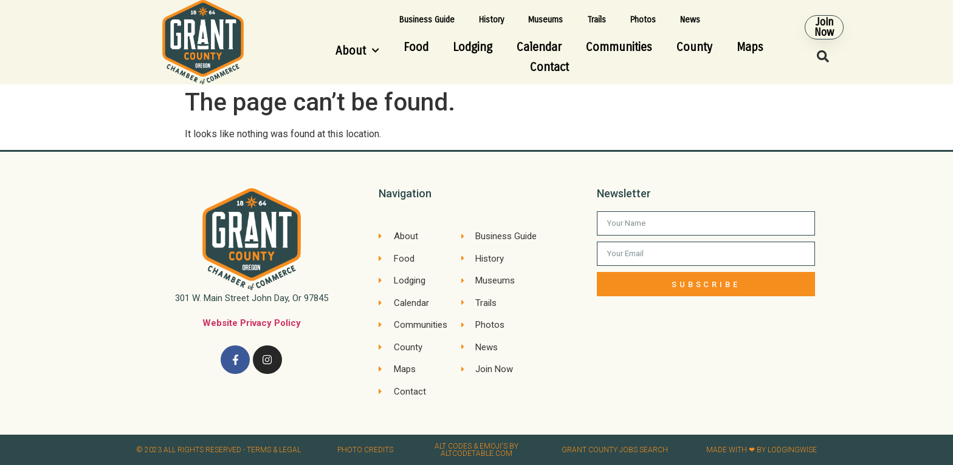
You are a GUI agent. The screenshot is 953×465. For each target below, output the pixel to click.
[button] (824, 27)
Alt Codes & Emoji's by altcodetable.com (476, 450)
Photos (643, 20)
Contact (549, 67)
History (491, 20)
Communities (619, 47)
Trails (596, 20)
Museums (545, 20)
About (357, 51)
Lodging (472, 47)
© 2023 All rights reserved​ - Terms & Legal (218, 450)
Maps (750, 47)
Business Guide (427, 20)
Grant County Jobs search (615, 450)
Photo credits (365, 450)
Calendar (539, 47)
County (694, 47)
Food (416, 47)
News (690, 20)
